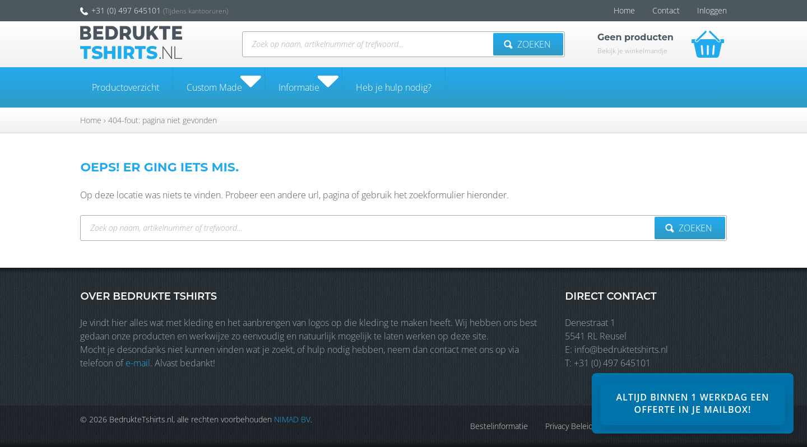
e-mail (136, 363)
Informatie (299, 87)
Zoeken (528, 44)
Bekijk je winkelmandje (634, 50)
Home (626, 10)
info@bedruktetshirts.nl (622, 349)
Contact (667, 10)
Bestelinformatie (501, 426)
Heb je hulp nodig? (394, 87)
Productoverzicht (125, 87)
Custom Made (214, 87)
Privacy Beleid (571, 426)
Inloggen (714, 10)
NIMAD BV (290, 419)
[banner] (693, 403)
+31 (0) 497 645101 (118, 10)
